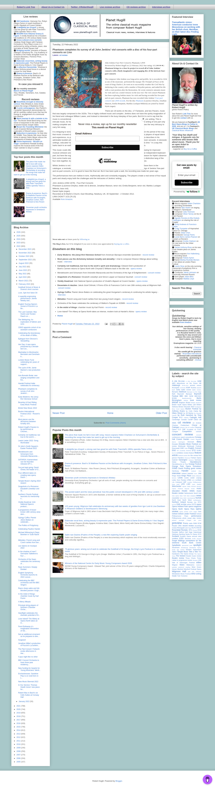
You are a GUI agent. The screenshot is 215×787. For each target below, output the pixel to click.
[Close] (143, 119)
